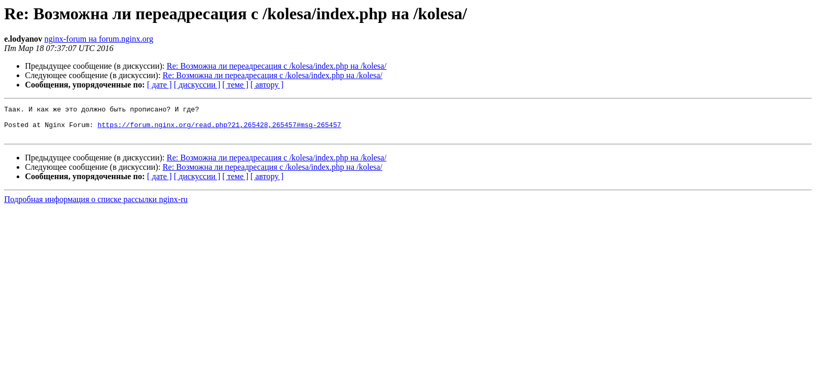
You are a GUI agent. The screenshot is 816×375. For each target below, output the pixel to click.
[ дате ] (159, 84)
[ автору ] (266, 84)
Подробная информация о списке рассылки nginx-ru (96, 205)
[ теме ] (235, 84)
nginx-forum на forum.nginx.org (98, 38)
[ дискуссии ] (197, 84)
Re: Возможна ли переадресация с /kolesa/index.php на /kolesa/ (276, 65)
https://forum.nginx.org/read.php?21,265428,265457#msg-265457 (219, 129)
